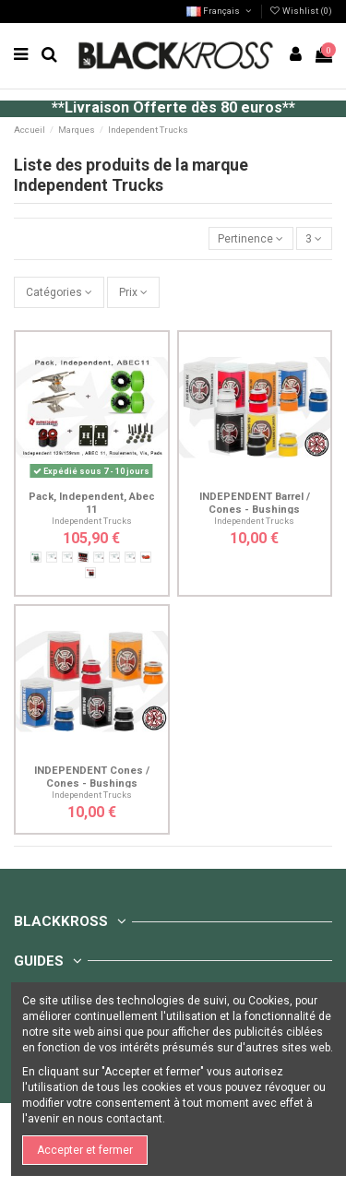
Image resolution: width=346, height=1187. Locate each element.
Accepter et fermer (85, 1150)
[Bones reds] (83, 557)
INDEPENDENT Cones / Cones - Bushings (91, 777)
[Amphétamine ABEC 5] (90, 572)
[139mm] (51, 557)
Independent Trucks (92, 521)
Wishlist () (300, 11)
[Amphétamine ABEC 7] (36, 557)
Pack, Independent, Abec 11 (92, 503)
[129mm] (130, 557)
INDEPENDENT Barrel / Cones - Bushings (254, 503)
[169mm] (114, 557)
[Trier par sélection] (251, 238)
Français (219, 11)
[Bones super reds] (145, 557)
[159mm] (98, 557)
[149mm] (67, 557)
